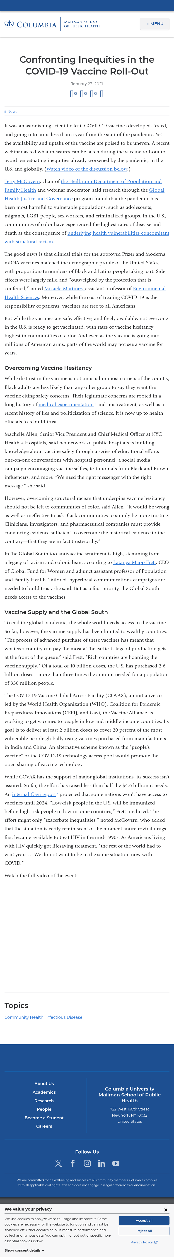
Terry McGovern (22, 181)
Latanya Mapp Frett (134, 562)
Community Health (21, 1017)
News (11, 111)
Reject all (144, 1236)
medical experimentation (67, 404)
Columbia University (96, 1206)
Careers (44, 1126)
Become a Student (44, 1118)
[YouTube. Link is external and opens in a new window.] (116, 1163)
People (44, 1109)
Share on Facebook (75, 94)
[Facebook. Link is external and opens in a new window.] (73, 1163)
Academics (44, 1092)
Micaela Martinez (63, 288)
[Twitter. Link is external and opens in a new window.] (58, 1163)
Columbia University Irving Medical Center (87, 5)
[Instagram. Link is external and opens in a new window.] (87, 1163)
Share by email (102, 94)
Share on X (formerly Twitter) (85, 94)
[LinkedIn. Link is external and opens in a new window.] (101, 1163)
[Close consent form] (165, 1215)
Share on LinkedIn (95, 94)
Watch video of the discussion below (86, 169)
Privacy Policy (144, 1248)
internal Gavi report (35, 794)
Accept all (144, 1226)
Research (44, 1101)
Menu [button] (158, 24)
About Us (44, 1084)
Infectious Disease (57, 1017)
